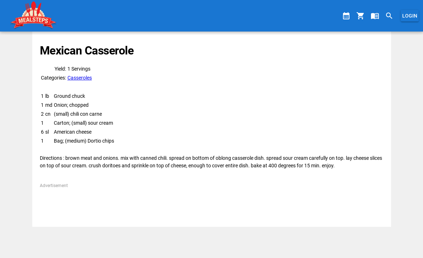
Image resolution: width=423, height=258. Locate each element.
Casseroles (79, 78)
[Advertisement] (211, 205)
